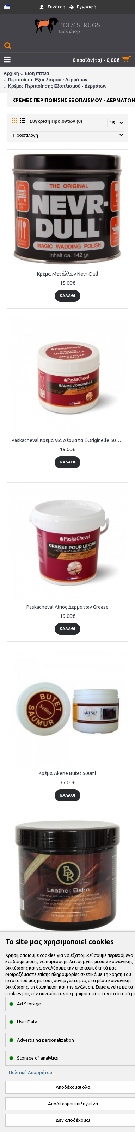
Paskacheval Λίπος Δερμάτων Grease (67, 607)
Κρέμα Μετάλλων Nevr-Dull (67, 274)
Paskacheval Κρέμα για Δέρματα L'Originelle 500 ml (68, 440)
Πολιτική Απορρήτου (30, 1072)
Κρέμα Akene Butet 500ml (67, 773)
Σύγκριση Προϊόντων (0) (56, 121)
